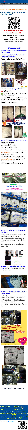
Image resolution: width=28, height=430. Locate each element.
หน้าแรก (2, 9)
